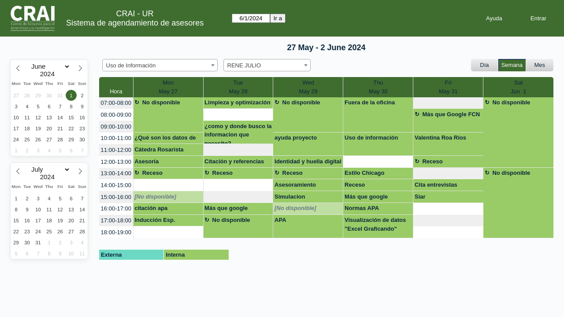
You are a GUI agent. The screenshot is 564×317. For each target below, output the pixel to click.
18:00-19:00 (116, 232)
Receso (432, 161)
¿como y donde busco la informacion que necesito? (237, 133)
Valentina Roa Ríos (440, 137)
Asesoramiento (295, 184)
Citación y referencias (234, 161)
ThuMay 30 (378, 87)
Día (484, 65)
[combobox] (160, 65)
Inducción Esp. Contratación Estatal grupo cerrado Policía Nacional (163, 221)
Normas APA (362, 208)
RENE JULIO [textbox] (244, 65)
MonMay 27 (168, 87)
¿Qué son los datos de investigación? (165, 139)
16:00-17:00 (116, 208)
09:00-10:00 (116, 126)
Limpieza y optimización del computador (237, 104)
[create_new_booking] (448, 103)
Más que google (366, 196)
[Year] (49, 73)
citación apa (150, 208)
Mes (539, 65)
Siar (420, 196)
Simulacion (290, 196)
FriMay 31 (448, 87)
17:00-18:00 (116, 220)
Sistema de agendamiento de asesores (135, 22)
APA (280, 220)
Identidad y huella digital (308, 161)
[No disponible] (155, 196)
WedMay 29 (308, 87)
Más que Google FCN (451, 114)
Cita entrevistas (436, 184)
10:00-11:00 (116, 138)
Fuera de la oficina (370, 102)
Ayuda (494, 18)
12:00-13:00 (116, 161)
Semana (512, 65)
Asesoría (146, 161)
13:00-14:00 (116, 173)
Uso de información (371, 137)
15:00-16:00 (116, 197)
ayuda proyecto (296, 137)
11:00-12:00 (116, 150)
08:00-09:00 (116, 114)
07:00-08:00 (116, 103)
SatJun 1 (518, 87)
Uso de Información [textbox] (131, 65)
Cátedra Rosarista (158, 149)
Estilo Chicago (364, 173)
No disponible (161, 102)
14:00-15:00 (116, 185)
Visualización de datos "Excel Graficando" (375, 224)
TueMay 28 (238, 87)
